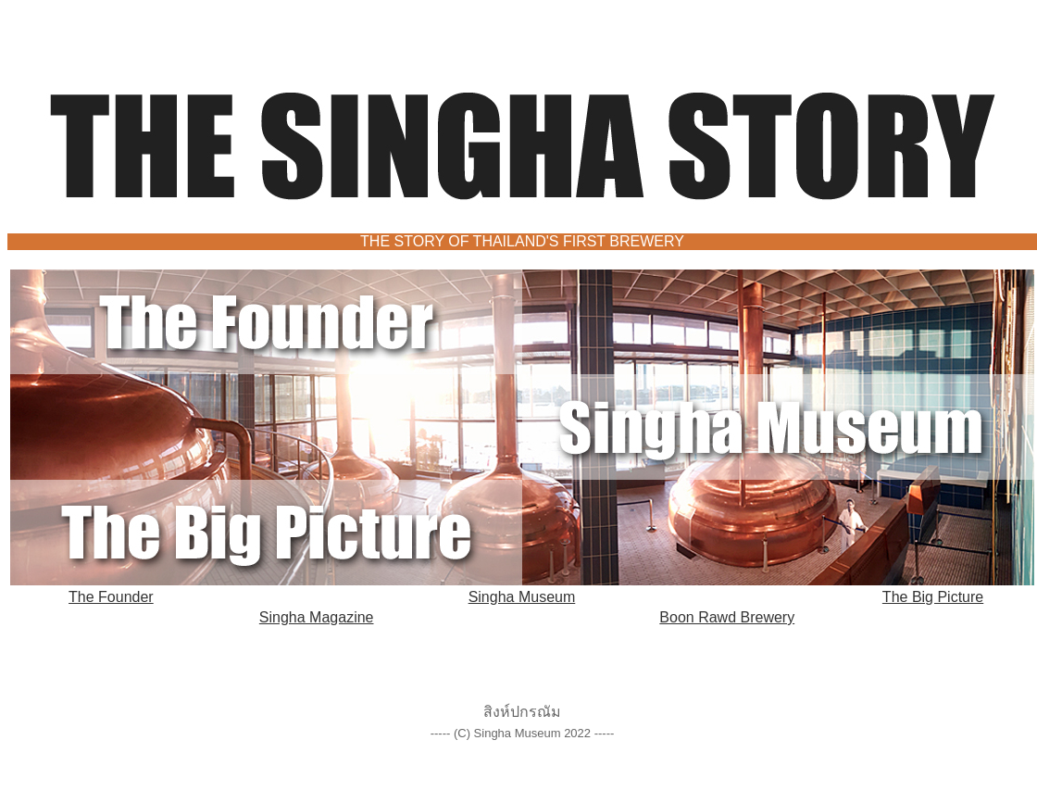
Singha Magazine (316, 617)
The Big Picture (932, 597)
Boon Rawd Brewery (726, 617)
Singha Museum (522, 597)
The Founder (111, 597)
